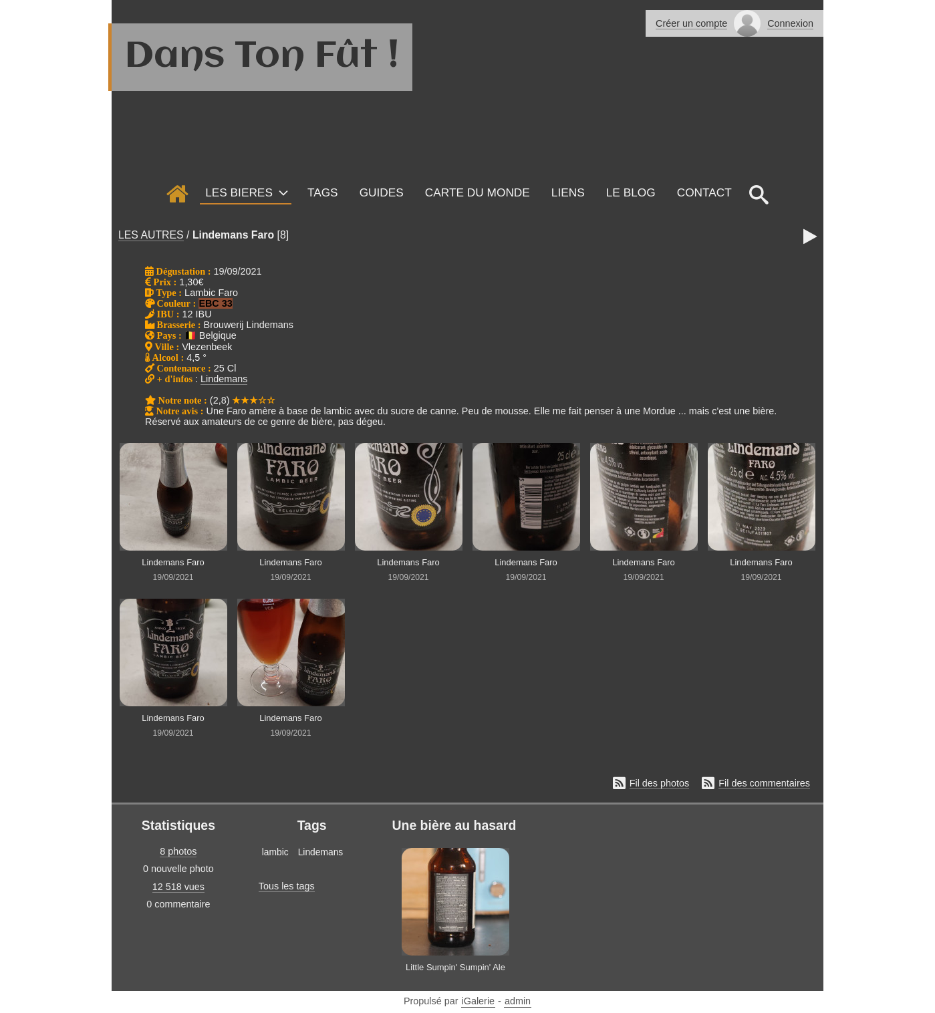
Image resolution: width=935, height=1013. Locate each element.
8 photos (178, 851)
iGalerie (478, 1001)
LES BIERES (239, 192)
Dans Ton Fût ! (262, 56)
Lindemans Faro (233, 235)
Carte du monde (477, 192)
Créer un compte (691, 23)
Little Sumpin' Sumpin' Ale (455, 967)
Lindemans (224, 379)
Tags (322, 192)
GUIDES (382, 192)
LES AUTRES (151, 235)
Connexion (790, 23)
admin (518, 1001)
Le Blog (631, 192)
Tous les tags (287, 886)
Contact (704, 192)
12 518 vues (178, 886)
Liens (568, 192)
